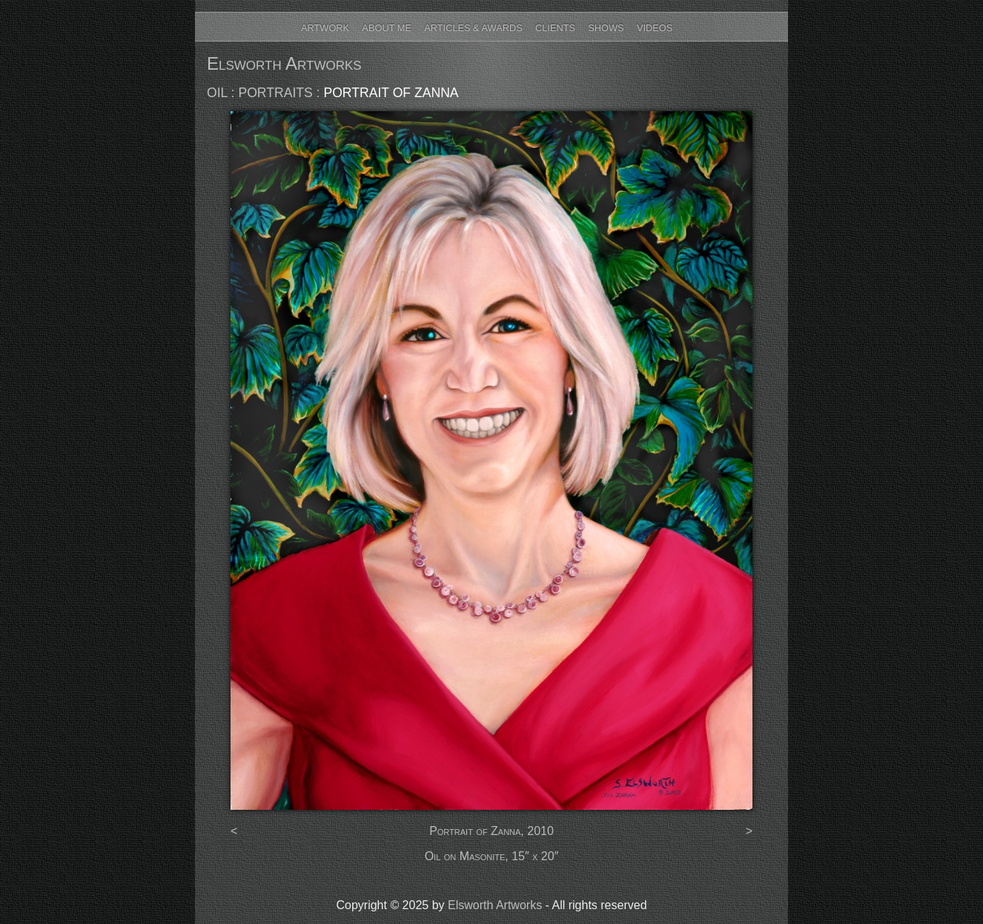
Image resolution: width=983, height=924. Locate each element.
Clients (555, 27)
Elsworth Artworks (284, 63)
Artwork (325, 27)
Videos (654, 27)
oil (217, 92)
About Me (386, 27)
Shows (605, 27)
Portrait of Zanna (390, 92)
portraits (275, 92)
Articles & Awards (473, 27)
